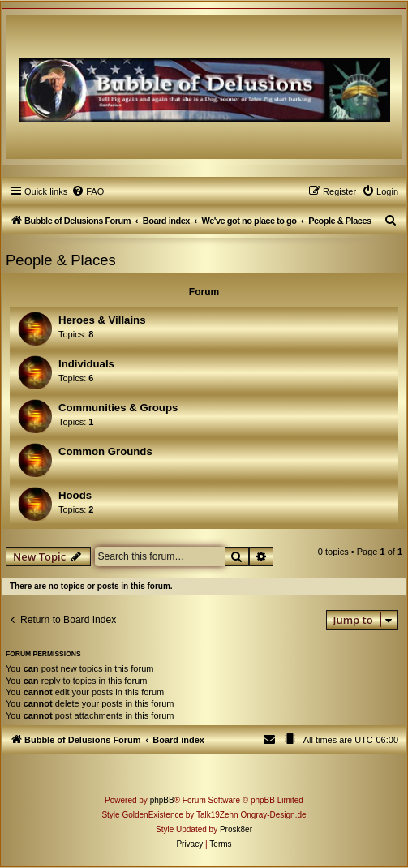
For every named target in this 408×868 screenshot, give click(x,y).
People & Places (61, 260)
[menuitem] (87, 191)
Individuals (86, 364)
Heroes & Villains (102, 320)
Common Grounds (105, 451)
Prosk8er (236, 829)
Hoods (75, 495)
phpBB (162, 800)
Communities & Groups (118, 408)
